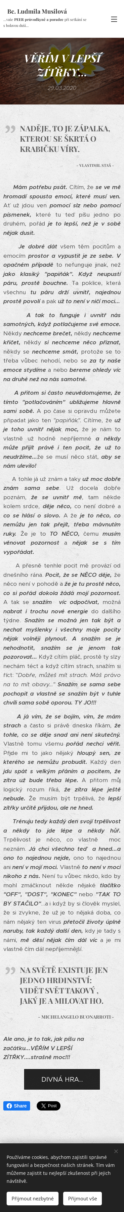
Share (17, 1106)
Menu (114, 19)
